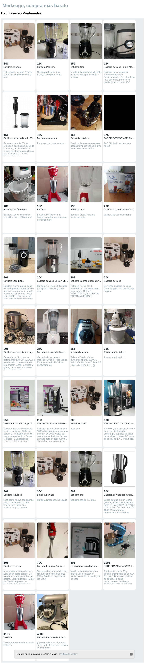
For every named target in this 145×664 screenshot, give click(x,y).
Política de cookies (68, 654)
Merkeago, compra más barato (35, 5)
